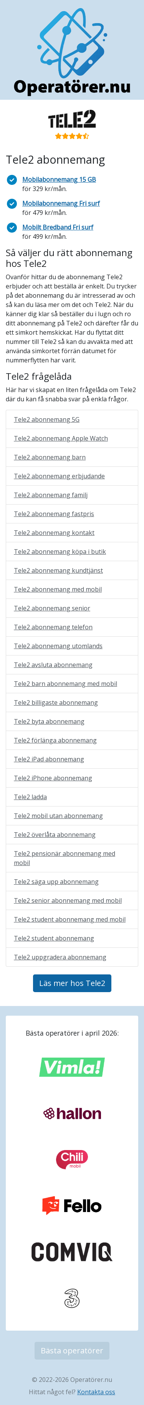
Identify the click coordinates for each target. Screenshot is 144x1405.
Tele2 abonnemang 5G (46, 419)
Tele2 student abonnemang (54, 938)
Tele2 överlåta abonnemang (55, 834)
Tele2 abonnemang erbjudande (59, 476)
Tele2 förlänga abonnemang (55, 740)
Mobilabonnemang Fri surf (61, 203)
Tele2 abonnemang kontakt (54, 532)
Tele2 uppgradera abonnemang (60, 957)
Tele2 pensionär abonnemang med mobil (64, 858)
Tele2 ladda (30, 797)
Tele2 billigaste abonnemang (56, 702)
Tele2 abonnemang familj (51, 495)
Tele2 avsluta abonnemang (53, 665)
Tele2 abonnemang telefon (53, 627)
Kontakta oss (96, 1392)
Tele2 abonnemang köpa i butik (60, 551)
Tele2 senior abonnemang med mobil (68, 900)
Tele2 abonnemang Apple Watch (61, 438)
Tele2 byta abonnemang (49, 721)
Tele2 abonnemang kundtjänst (58, 570)
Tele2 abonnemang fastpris (54, 514)
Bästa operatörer (72, 1350)
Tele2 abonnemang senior (52, 608)
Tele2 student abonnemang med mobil (70, 919)
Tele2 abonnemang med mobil (58, 589)
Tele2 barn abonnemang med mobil (65, 683)
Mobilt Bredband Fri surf (57, 227)
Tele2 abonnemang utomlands (58, 646)
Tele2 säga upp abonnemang (56, 881)
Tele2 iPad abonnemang (49, 759)
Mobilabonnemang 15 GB (59, 179)
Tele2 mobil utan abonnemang (58, 815)
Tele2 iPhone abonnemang (53, 778)
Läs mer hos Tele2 (72, 983)
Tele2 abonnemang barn (50, 457)
